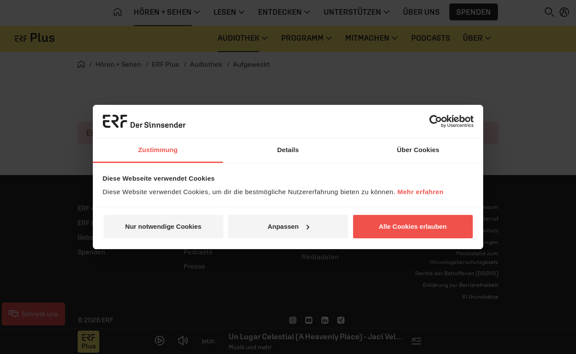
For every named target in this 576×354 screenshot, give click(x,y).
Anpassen (288, 226)
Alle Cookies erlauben (413, 226)
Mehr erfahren (420, 191)
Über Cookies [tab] (418, 149)
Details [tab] (288, 149)
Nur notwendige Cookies (163, 226)
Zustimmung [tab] (158, 149)
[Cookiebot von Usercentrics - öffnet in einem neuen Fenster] (436, 121)
